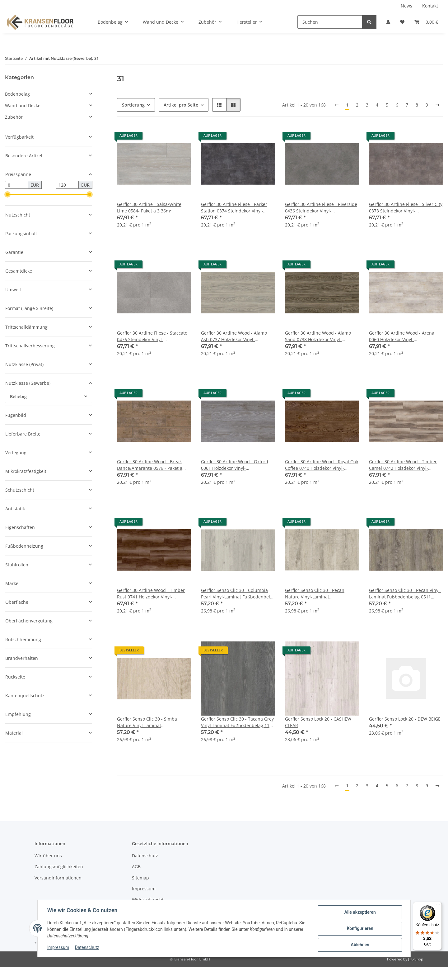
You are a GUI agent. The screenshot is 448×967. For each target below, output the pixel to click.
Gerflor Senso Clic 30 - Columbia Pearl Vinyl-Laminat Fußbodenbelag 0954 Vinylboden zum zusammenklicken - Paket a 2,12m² (238, 593)
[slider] (7, 194)
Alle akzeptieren (359, 912)
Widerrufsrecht (148, 900)
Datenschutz (87, 947)
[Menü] (438, 905)
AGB (136, 866)
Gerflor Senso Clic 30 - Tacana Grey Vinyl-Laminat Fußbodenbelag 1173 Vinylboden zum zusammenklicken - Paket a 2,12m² (237, 722)
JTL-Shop (415, 959)
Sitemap (140, 878)
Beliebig (18, 396)
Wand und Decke (22, 105)
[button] (388, 22)
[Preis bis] (67, 185)
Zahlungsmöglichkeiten (59, 866)
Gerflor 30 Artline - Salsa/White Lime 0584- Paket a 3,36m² (149, 207)
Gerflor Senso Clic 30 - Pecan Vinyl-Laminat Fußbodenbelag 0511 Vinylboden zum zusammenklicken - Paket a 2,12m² (405, 593)
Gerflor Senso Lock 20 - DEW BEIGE (405, 719)
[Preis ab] (16, 185)
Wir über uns (48, 856)
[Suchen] (329, 22)
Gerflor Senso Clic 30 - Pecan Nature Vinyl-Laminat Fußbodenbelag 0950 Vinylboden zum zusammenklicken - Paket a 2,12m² (319, 593)
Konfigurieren (359, 928)
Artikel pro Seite (181, 105)
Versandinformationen (58, 878)
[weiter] (437, 105)
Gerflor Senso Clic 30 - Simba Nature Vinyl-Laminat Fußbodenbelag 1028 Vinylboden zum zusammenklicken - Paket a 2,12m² (151, 722)
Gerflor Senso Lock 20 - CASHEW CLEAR (318, 722)
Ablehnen (359, 944)
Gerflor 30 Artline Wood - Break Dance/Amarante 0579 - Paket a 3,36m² (149, 465)
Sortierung (133, 105)
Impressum (58, 947)
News (406, 6)
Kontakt (430, 6)
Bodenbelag (17, 94)
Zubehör (14, 117)
